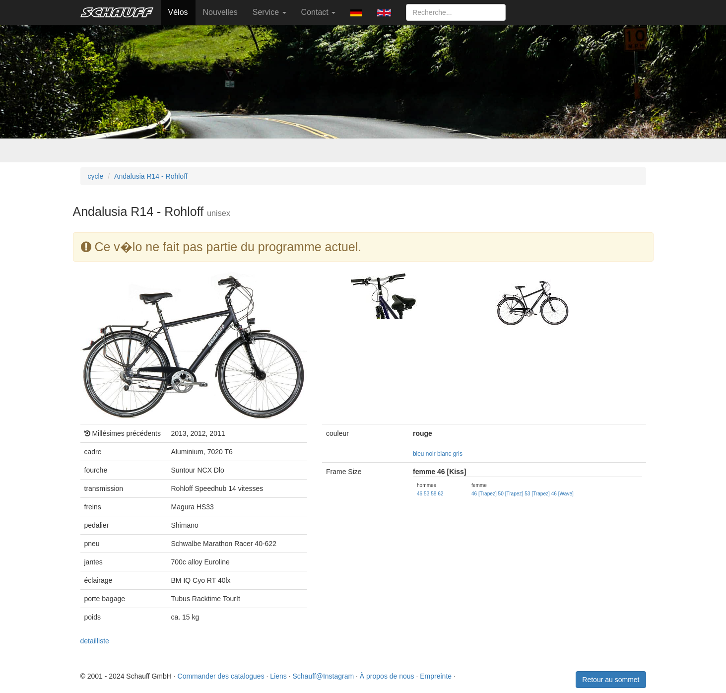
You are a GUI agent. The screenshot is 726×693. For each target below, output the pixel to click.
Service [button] (269, 12)
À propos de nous (387, 676)
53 (426, 493)
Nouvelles (220, 12)
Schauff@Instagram (323, 676)
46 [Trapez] (484, 493)
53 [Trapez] (537, 493)
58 (433, 493)
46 (419, 493)
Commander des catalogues (221, 676)
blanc (444, 453)
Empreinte (436, 676)
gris (457, 453)
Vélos (178, 12)
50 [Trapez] (511, 493)
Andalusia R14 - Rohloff (151, 176)
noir (431, 453)
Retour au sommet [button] (610, 680)
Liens (278, 676)
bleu (418, 453)
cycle (96, 176)
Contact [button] (318, 12)
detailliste (94, 641)
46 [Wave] (562, 493)
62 (440, 493)
